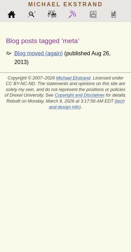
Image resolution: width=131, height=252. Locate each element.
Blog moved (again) (38, 53)
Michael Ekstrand (73, 77)
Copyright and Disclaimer (79, 95)
